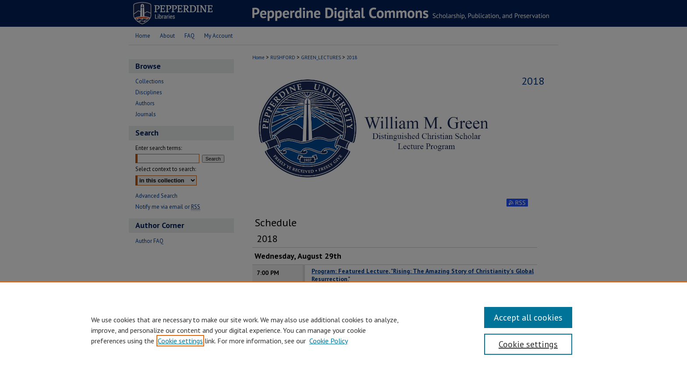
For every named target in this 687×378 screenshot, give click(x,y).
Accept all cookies (528, 317)
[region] (343, 330)
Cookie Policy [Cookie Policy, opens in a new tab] (328, 340)
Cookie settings (180, 340)
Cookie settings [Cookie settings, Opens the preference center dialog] (528, 344)
